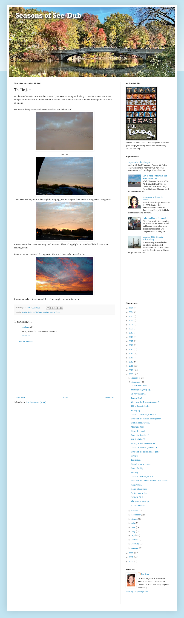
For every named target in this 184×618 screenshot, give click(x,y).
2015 (131, 349)
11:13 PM (26, 335)
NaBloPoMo (37, 312)
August (134, 519)
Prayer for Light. (138, 468)
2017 (131, 341)
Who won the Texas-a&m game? (145, 402)
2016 (131, 345)
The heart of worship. (140, 501)
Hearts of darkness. (139, 489)
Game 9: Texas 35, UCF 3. (142, 476)
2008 (131, 553)
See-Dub (145, 574)
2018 (131, 337)
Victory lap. (136, 410)
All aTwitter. (136, 485)
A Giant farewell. (138, 505)
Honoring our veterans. (141, 464)
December (136, 378)
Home (65, 397)
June (133, 527)
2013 (131, 357)
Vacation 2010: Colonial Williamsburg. (153, 238)
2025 (131, 308)
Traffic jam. (136, 460)
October (135, 510)
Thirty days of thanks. (140, 406)
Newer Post (20, 397)
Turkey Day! (136, 398)
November (136, 382)
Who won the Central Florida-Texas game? (149, 480)
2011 (131, 366)
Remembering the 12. (140, 435)
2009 (131, 374)
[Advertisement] (64, 369)
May (133, 531)
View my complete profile (137, 591)
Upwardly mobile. (138, 431)
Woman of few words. (140, 423)
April (133, 535)
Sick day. (135, 472)
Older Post (109, 397)
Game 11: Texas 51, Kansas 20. (144, 414)
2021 (131, 324)
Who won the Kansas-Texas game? (146, 418)
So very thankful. (138, 394)
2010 (131, 370)
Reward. (134, 456)
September (136, 514)
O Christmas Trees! (139, 385)
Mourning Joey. (137, 427)
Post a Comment (26, 341)
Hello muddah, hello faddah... (155, 218)
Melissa (25, 327)
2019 (131, 333)
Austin (24, 312)
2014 (131, 353)
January (135, 548)
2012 (131, 362)
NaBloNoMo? (137, 497)
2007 (131, 557)
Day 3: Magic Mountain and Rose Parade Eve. (155, 177)
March (134, 539)
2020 (131, 328)
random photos (49, 312)
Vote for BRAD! (138, 439)
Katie (30, 312)
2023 (131, 316)
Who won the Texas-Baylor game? (145, 452)
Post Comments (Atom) (36, 402)
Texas (58, 312)
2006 (131, 561)
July (133, 523)
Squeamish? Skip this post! (139, 162)
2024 (131, 312)
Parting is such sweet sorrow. (143, 443)
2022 (131, 320)
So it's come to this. (139, 493)
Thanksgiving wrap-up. (141, 389)
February (135, 543)
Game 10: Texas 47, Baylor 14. (144, 447)
